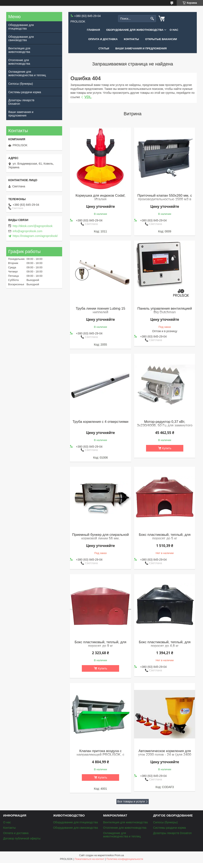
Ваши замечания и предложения (141, 48)
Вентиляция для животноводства (19, 50)
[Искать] (152, 18)
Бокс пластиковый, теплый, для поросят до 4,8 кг (164, 644)
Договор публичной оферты (21, 838)
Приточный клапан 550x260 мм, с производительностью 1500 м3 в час (164, 199)
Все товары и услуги (131, 801)
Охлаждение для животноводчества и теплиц (27, 73)
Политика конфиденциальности (124, 859)
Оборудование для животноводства (134, 29)
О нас (174, 29)
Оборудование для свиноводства (21, 38)
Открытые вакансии (161, 39)
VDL (87, 97)
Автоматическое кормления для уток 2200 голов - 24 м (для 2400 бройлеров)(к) (164, 754)
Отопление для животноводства (19, 61)
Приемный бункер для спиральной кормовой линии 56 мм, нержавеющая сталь (100, 538)
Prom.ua (119, 855)
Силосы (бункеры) (20, 83)
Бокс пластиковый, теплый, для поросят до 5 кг (164, 536)
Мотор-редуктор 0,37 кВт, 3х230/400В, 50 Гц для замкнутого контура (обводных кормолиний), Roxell (164, 427)
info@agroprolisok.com (27, 231)
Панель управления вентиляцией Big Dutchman (164, 310)
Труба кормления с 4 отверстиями (100, 422)
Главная (93, 29)
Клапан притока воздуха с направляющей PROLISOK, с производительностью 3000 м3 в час (100, 756)
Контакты (131, 39)
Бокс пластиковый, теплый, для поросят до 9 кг (100, 644)
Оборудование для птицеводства (21, 26)
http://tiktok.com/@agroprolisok (32, 226)
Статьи (103, 48)
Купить (166, 448)
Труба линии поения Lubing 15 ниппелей (100, 310)
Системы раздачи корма (24, 92)
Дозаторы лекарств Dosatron (21, 102)
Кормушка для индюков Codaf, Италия (100, 197)
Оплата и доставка (103, 39)
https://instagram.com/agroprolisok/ (35, 236)
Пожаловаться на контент (89, 859)
